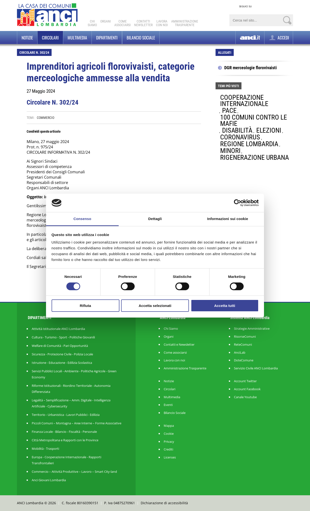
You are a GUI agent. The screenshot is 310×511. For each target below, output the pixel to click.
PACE (229, 110)
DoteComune (243, 360)
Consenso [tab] (82, 219)
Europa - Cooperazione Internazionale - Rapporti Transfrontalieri (66, 460)
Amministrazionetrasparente (184, 23)
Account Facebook (247, 389)
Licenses (170, 457)
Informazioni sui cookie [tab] (227, 219)
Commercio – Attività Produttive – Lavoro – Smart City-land (74, 471)
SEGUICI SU (245, 6)
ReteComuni (243, 344)
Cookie (169, 433)
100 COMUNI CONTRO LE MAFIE (253, 120)
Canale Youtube (245, 397)
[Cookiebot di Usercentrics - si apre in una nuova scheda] (237, 202)
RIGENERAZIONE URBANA (254, 157)
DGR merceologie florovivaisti (250, 67)
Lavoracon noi (162, 23)
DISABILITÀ (237, 130)
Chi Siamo (92, 23)
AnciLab (239, 352)
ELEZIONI (268, 130)
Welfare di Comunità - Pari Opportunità (60, 345)
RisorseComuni (245, 336)
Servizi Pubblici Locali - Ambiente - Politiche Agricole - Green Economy (74, 374)
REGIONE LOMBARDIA (249, 144)
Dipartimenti (106, 37)
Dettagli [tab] (155, 219)
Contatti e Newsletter (179, 344)
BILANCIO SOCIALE (141, 37)
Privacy (169, 441)
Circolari (50, 37)
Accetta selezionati (155, 306)
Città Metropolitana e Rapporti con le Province (65, 440)
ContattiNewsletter (143, 23)
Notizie (27, 37)
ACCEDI (278, 37)
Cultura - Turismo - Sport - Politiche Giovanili (63, 337)
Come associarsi (175, 352)
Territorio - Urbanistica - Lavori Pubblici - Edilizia (66, 414)
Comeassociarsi (122, 23)
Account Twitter (245, 381)
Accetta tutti (224, 306)
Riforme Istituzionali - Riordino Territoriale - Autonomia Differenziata (71, 388)
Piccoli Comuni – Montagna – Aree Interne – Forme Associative (76, 423)
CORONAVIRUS (240, 137)
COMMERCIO (45, 118)
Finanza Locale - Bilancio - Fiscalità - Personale (64, 431)
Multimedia (77, 37)
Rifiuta (85, 306)
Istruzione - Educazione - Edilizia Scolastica (62, 362)
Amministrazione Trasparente (185, 368)
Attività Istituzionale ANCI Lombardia (58, 329)
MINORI (230, 151)
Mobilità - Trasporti (45, 448)
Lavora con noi (174, 360)
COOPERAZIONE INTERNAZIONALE (244, 100)
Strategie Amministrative (252, 328)
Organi (105, 21)
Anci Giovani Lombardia (49, 480)
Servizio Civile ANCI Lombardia (256, 368)
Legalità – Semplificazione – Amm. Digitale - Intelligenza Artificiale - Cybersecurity (71, 403)
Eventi (168, 404)
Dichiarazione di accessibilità (164, 503)
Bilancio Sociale (175, 412)
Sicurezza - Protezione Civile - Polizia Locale (62, 354)
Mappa (169, 425)
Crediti (168, 449)
